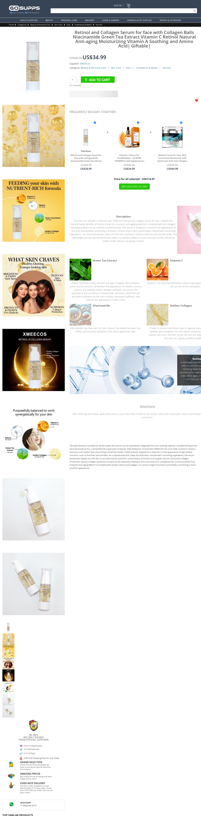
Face (68, 24)
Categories (22, 24)
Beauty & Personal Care (40, 24)
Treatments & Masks (83, 24)
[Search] (123, 10)
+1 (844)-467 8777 (28, 805)
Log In (117, 5)
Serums (99, 24)
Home (11, 24)
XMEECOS (85, 63)
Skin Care (58, 24)
